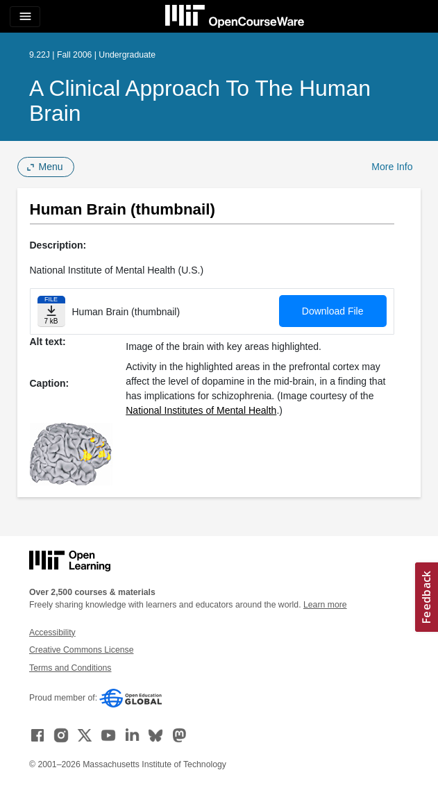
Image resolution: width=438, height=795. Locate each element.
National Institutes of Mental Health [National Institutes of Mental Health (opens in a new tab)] (201, 410)
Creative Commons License (81, 650)
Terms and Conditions (70, 668)
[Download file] (51, 311)
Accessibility (52, 632)
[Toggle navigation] (25, 16)
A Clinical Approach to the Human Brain (200, 101)
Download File (333, 311)
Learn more (325, 605)
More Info (391, 166)
